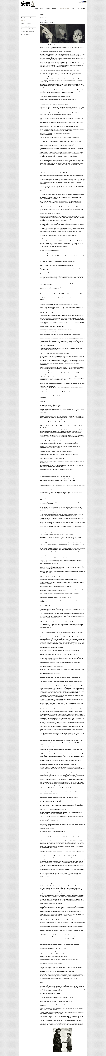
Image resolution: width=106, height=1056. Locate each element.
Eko (78, 8)
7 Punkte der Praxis (25, 34)
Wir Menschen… (25, 26)
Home (36, 8)
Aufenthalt (54, 8)
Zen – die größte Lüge (26, 23)
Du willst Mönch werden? (27, 31)
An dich (23, 20)
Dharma (48, 8)
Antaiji (41, 8)
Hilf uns (83, 8)
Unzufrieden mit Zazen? (27, 28)
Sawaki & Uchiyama (64, 8)
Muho (73, 8)
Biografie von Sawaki (26, 17)
